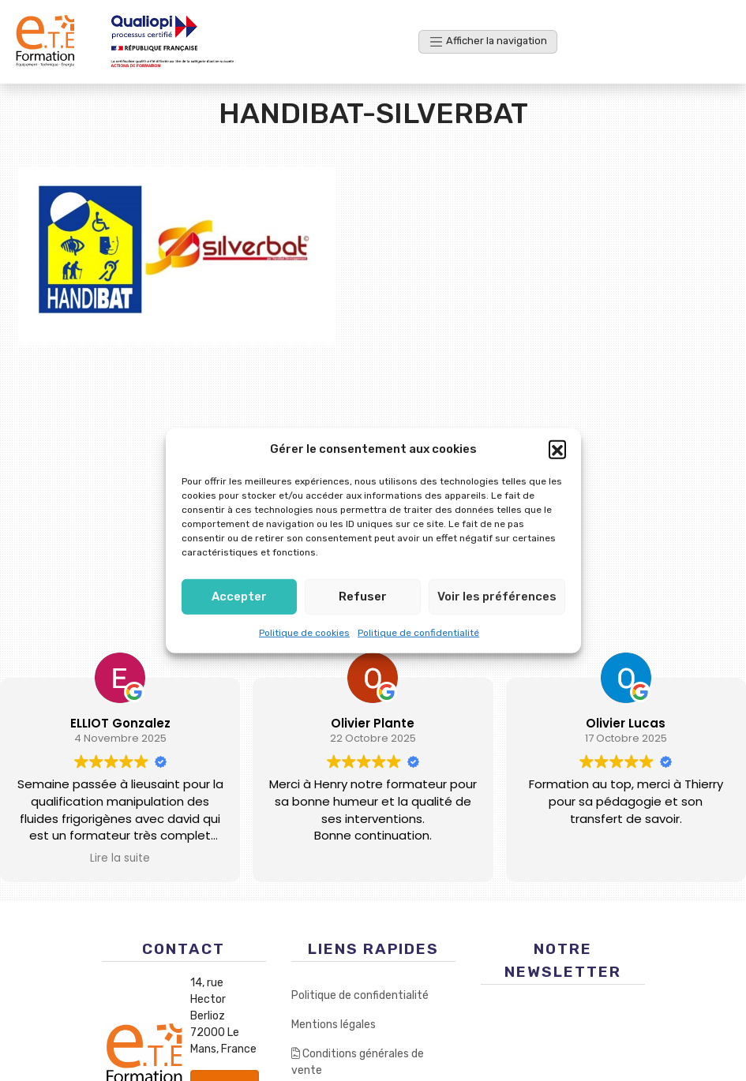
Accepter (239, 596)
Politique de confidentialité (418, 632)
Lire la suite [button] (120, 858)
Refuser (363, 596)
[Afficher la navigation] (487, 41)
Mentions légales (333, 1024)
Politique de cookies (304, 632)
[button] (557, 449)
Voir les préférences (497, 596)
